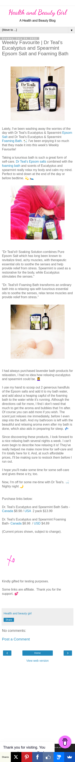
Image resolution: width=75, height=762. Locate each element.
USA (28, 511)
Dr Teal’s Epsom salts (31, 161)
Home (37, 653)
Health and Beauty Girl (38, 12)
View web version (37, 660)
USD (37, 523)
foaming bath (11, 165)
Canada (7, 511)
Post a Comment (16, 639)
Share (9, 619)
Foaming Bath (12, 141)
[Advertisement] (37, 702)
